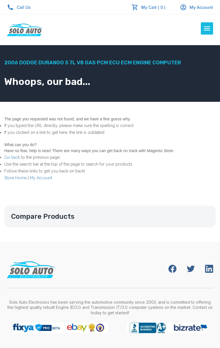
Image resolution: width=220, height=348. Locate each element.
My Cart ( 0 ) (153, 7)
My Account (196, 7)
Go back (12, 157)
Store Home (15, 178)
